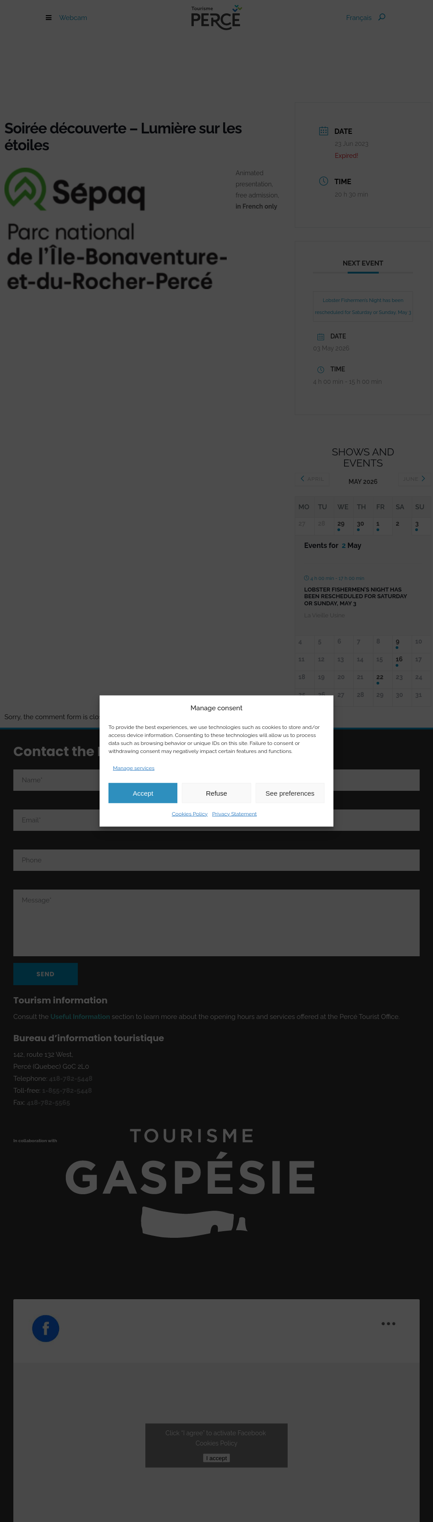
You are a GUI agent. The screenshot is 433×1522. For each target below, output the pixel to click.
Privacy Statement (234, 814)
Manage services (134, 768)
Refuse (216, 793)
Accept (143, 793)
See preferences (289, 793)
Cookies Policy (190, 814)
